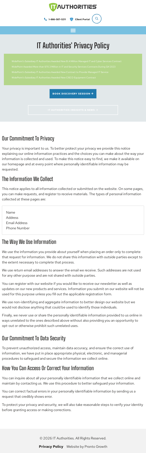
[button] (73, 30)
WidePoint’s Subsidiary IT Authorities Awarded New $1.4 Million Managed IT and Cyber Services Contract (67, 61)
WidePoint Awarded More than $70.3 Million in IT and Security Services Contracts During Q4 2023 (63, 66)
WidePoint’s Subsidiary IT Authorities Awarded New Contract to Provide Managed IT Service (60, 72)
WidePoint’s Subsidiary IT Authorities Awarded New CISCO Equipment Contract (54, 77)
